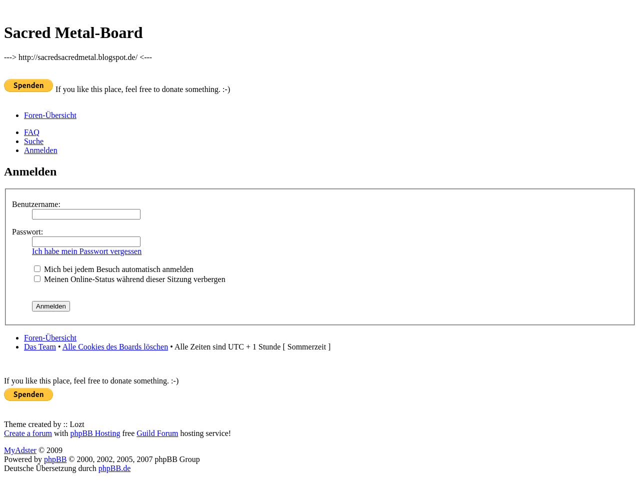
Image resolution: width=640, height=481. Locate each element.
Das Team (40, 346)
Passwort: (27, 232)
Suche (34, 141)
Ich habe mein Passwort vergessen (87, 251)
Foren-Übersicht (50, 115)
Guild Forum (157, 433)
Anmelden (41, 150)
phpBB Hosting (95, 433)
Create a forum (28, 433)
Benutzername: (36, 204)
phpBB (55, 459)
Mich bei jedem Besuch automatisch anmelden (114, 269)
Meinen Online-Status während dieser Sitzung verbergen (130, 279)
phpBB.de (114, 468)
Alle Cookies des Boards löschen (115, 346)
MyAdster (20, 450)
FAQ (32, 132)
